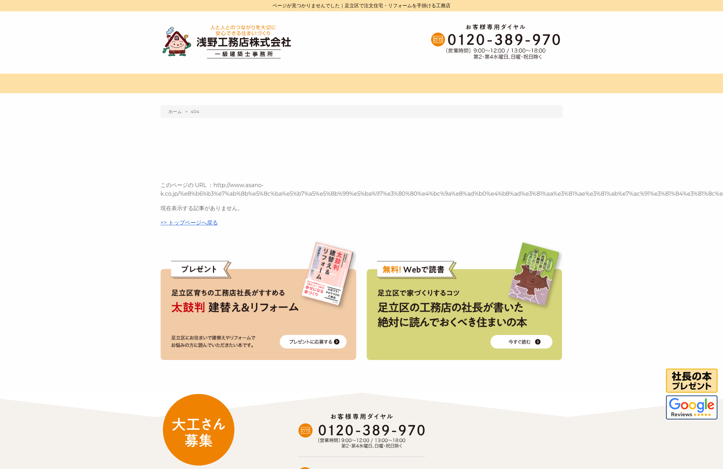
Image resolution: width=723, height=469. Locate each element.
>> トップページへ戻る (189, 222)
